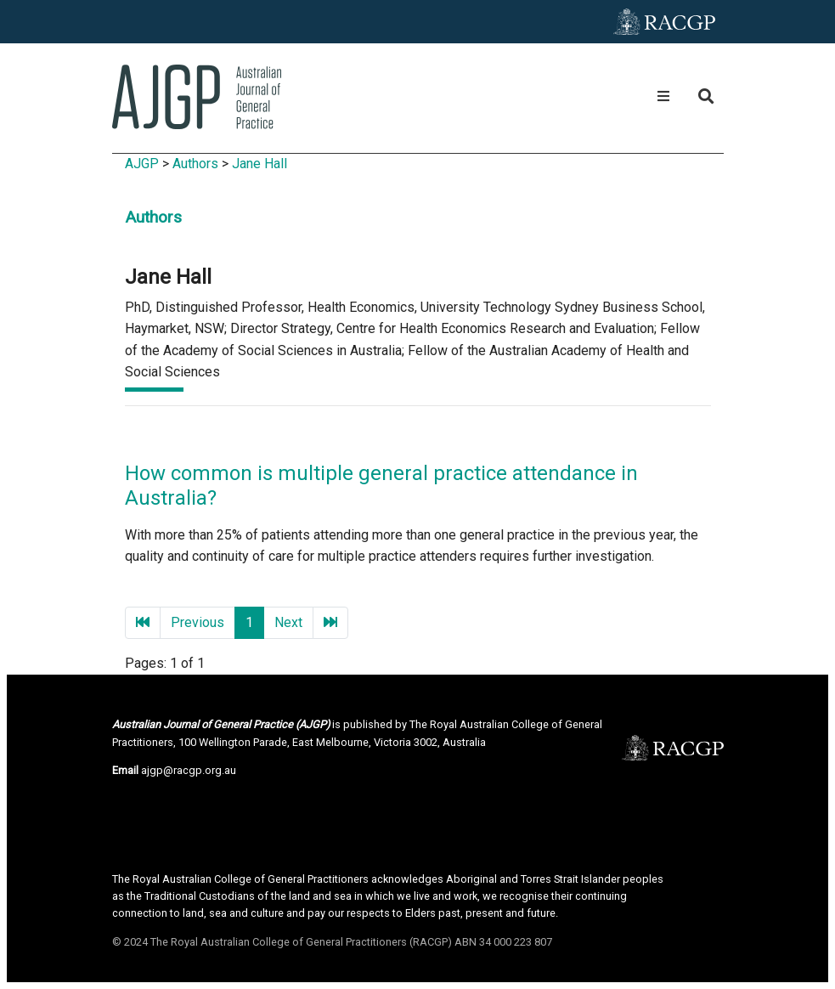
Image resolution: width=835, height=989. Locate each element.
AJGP (142, 163)
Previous (197, 622)
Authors (195, 163)
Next (288, 622)
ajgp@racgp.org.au (188, 770)
